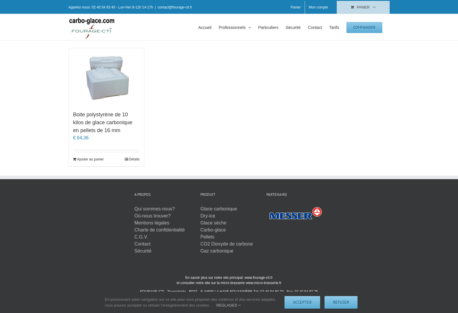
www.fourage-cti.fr (258, 278)
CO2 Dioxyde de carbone (226, 243)
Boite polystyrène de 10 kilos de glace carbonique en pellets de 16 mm (102, 122)
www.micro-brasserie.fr (263, 283)
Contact (142, 243)
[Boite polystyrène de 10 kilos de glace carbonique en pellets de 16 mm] (106, 76)
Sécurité (143, 250)
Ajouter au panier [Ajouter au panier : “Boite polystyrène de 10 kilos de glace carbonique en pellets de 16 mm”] (90, 159)
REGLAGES (228, 305)
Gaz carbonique (216, 250)
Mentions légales (151, 222)
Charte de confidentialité (159, 229)
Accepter (302, 302)
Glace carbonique (218, 208)
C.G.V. (141, 236)
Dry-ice (207, 215)
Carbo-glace (213, 229)
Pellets (207, 236)
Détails (134, 159)
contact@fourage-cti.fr (174, 7)
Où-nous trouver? (152, 215)
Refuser (341, 302)
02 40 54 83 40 (103, 7)
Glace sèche (213, 222)
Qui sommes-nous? (154, 208)
